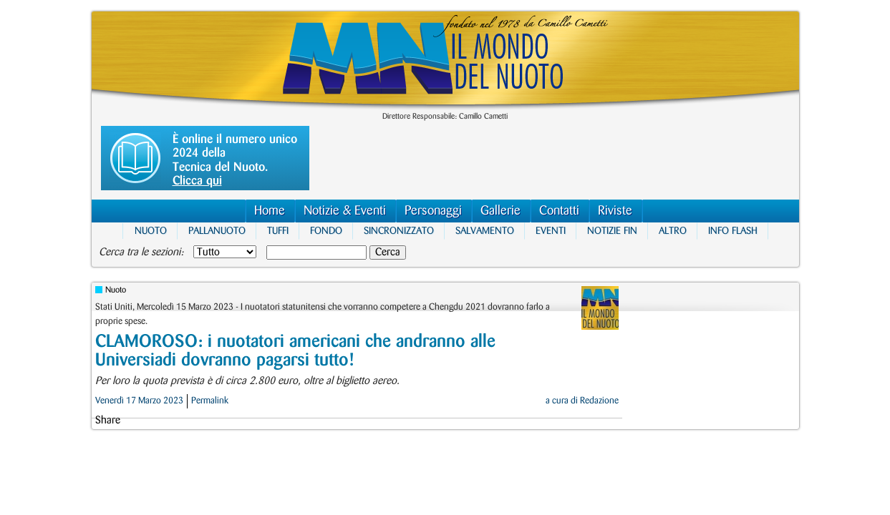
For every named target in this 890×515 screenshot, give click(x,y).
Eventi (551, 230)
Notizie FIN (612, 230)
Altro (673, 230)
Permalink (209, 400)
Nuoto (151, 230)
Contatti (559, 211)
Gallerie (500, 211)
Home (269, 211)
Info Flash (733, 230)
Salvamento (484, 230)
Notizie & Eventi (345, 211)
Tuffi (278, 230)
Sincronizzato (399, 230)
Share (107, 421)
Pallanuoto (217, 230)
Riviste (615, 211)
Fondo (326, 230)
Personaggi (433, 211)
